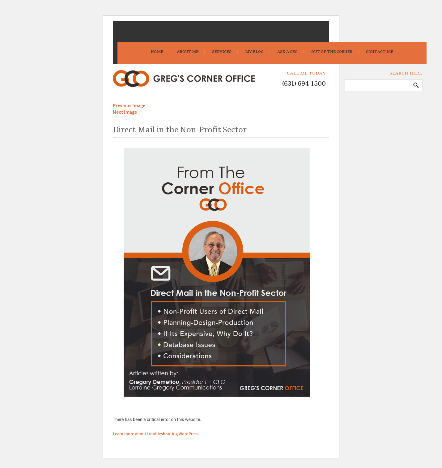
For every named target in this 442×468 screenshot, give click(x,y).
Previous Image (129, 106)
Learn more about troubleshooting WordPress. (156, 434)
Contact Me (379, 51)
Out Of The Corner (331, 51)
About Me (187, 51)
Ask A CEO (287, 51)
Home (157, 51)
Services (222, 51)
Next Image (125, 112)
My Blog (254, 51)
